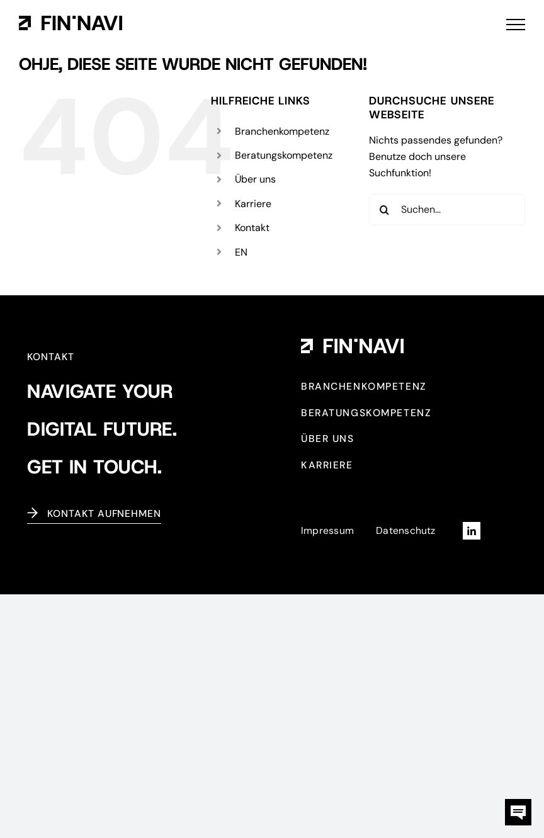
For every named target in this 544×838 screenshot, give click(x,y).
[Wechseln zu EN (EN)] (241, 252)
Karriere (253, 203)
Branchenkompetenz (282, 131)
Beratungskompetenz (283, 155)
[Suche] (384, 209)
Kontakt (252, 227)
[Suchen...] (447, 209)
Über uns (255, 179)
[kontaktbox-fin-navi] (518, 803)
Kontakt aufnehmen (104, 513)
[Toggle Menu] (515, 24)
